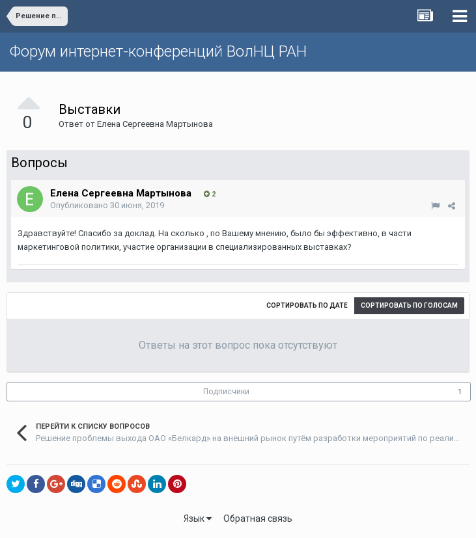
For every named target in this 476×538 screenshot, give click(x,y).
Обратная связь (257, 518)
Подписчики (226, 391)
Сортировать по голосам (409, 305)
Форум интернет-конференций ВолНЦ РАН (158, 51)
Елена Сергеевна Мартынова (155, 124)
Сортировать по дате (307, 305)
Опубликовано (107, 205)
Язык (198, 518)
